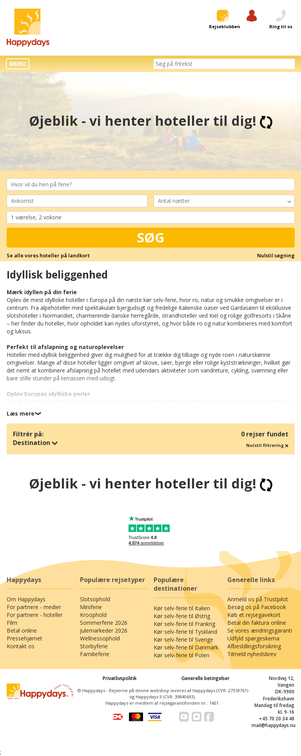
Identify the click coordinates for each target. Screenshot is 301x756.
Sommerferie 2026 (103, 622)
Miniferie (91, 607)
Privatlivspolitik (120, 678)
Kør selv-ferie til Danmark (186, 647)
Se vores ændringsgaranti (259, 630)
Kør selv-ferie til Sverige (183, 639)
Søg (151, 237)
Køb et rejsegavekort (254, 615)
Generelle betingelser (205, 678)
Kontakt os (20, 646)
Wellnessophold (100, 638)
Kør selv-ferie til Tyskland (185, 631)
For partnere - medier (34, 607)
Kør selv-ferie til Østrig (182, 616)
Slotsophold (95, 599)
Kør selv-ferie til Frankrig (184, 624)
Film (12, 622)
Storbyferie (94, 646)
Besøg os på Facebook (256, 607)
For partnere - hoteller (35, 615)
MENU (17, 63)
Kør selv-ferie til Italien (182, 608)
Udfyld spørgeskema (253, 638)
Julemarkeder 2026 (103, 630)
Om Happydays (26, 599)
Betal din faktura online (256, 622)
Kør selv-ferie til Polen (181, 655)
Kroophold (93, 615)
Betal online (22, 630)
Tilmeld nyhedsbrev (251, 654)
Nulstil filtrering (267, 445)
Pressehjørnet (24, 638)
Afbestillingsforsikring (254, 646)
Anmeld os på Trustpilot (257, 599)
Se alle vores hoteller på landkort (48, 255)
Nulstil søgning (276, 255)
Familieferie (94, 654)
